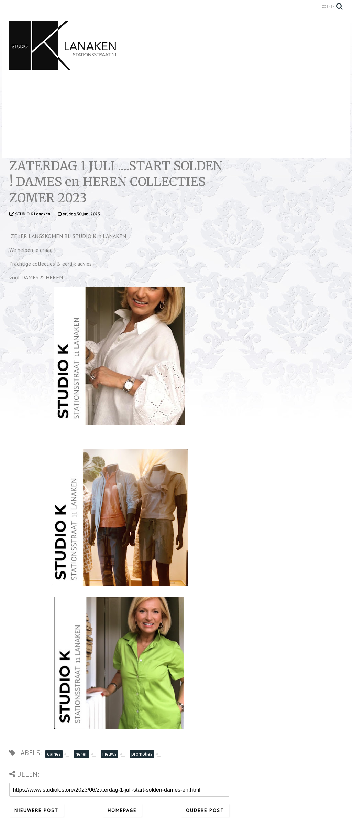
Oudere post (205, 810)
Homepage (122, 810)
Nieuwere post (36, 810)
